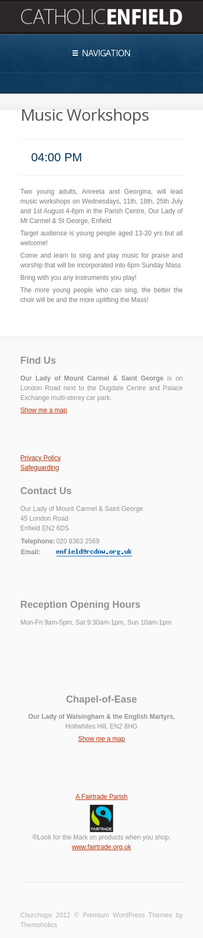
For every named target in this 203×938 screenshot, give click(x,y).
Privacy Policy (41, 458)
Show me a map (44, 410)
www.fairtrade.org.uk (101, 847)
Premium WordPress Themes (127, 915)
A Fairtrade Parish (101, 797)
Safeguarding (40, 467)
